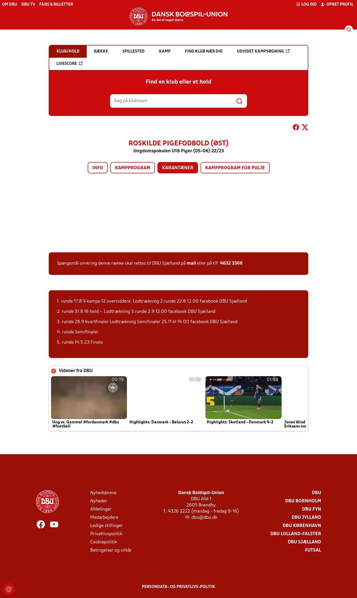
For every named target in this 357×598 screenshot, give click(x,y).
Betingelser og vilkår (111, 550)
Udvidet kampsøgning (263, 51)
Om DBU (9, 4)
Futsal (313, 550)
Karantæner (177, 168)
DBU (316, 493)
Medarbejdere (104, 517)
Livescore (69, 64)
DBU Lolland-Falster (295, 534)
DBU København (302, 526)
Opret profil (337, 4)
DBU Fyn (311, 509)
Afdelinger (101, 509)
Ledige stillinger (106, 526)
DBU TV (28, 4)
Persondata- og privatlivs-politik (178, 587)
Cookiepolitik (103, 542)
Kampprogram (132, 168)
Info (97, 168)
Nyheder (98, 501)
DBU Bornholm (303, 501)
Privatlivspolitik (106, 534)
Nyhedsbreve (103, 493)
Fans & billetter (56, 4)
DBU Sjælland (304, 542)
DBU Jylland (306, 517)
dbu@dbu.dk (204, 517)
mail (191, 263)
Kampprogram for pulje (235, 168)
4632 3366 (231, 263)
